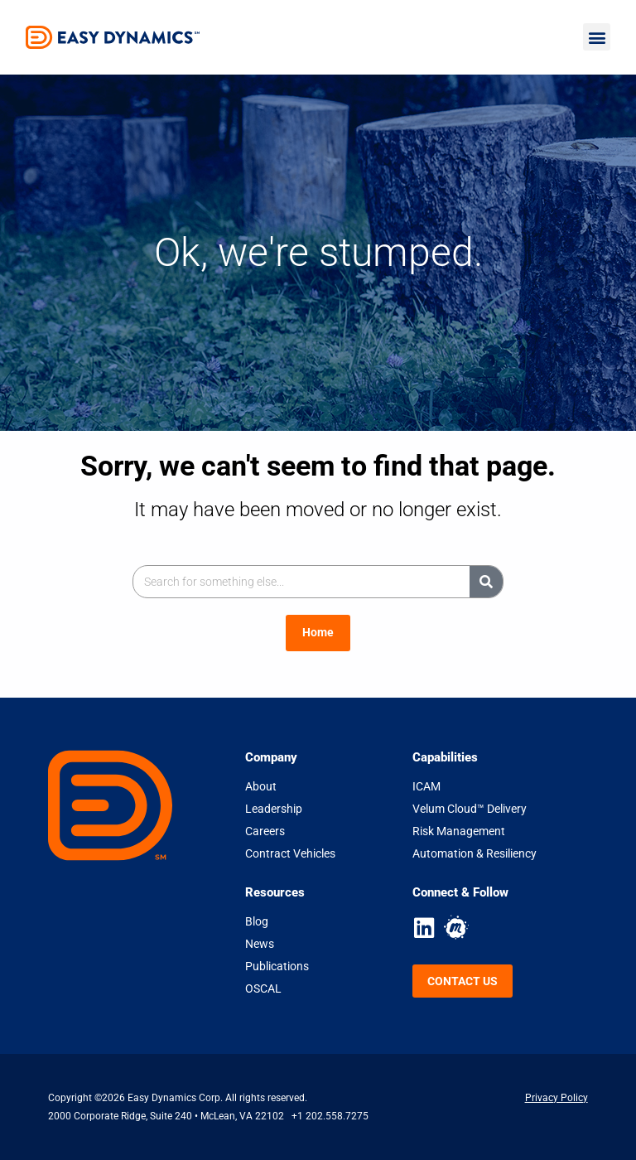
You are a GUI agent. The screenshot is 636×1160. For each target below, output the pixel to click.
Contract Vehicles (290, 853)
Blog (256, 921)
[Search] (486, 581)
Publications (277, 966)
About (261, 786)
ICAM (426, 786)
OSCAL (263, 988)
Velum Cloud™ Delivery (469, 808)
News (259, 943)
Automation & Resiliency (474, 853)
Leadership (273, 808)
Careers (265, 831)
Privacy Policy (556, 1097)
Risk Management (458, 831)
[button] (596, 37)
